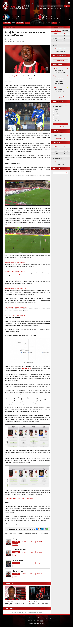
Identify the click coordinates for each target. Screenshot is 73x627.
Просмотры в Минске (58, 78)
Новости (12, 3)
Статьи (22, 3)
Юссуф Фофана (35, 533)
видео (30, 22)
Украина (55, 87)
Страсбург (7, 535)
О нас (25, 618)
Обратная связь (32, 618)
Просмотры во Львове (59, 91)
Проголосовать (61, 124)
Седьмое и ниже (58, 120)
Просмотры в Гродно (58, 81)
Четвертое (57, 115)
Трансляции (53, 618)
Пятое (56, 117)
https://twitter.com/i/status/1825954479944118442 (16, 315)
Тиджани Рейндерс (44, 533)
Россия (55, 68)
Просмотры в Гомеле (58, 79)
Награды (46, 618)
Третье (56, 113)
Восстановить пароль (56, 8)
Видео (15, 544)
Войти (67, 6)
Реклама (19, 618)
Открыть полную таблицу (60, 48)
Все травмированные (60, 138)
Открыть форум (60, 60)
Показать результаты (61, 126)
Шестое (56, 118)
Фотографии (40, 541)
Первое (56, 109)
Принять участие (60, 164)
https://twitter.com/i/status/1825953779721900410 (16, 280)
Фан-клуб (53, 3)
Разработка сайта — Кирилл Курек (36, 623)
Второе (56, 111)
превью (58, 22)
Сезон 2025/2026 (45, 3)
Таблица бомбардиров (60, 51)
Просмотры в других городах (60, 97)
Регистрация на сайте (44, 8)
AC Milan (37, 3)
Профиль (16, 541)
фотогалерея (24, 22)
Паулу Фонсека (28, 533)
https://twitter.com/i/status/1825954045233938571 (16, 288)
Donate (40, 618)
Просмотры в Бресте (58, 83)
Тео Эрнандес (20, 533)
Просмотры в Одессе (58, 92)
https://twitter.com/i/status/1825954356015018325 (16, 307)
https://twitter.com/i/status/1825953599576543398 (16, 262)
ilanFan (16, 6)
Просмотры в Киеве (58, 89)
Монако (14, 533)
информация (10, 22)
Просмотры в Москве (58, 70)
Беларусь (55, 76)
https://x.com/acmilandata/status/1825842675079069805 (19, 498)
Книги (17, 3)
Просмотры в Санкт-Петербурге (60, 72)
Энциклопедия (30, 3)
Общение (60, 3)
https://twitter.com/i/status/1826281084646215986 (16, 271)
